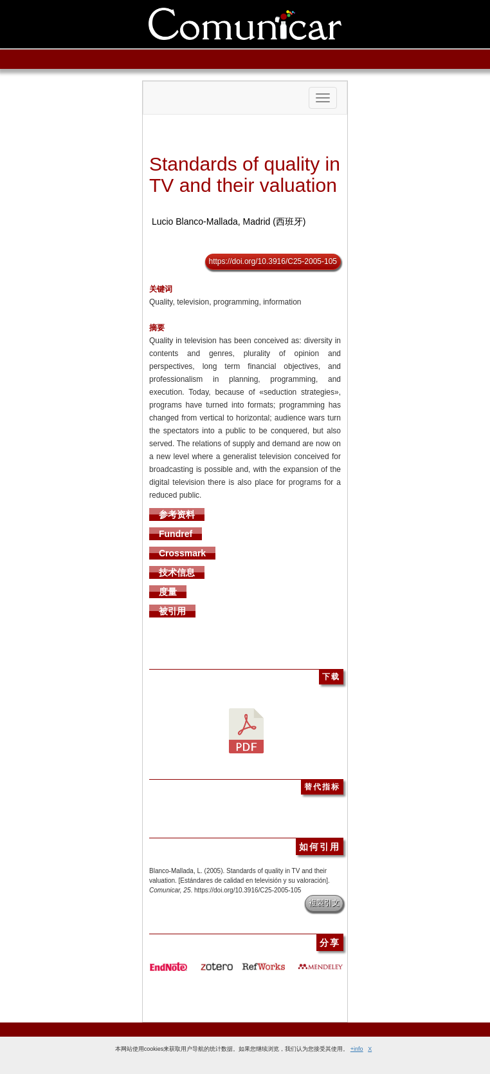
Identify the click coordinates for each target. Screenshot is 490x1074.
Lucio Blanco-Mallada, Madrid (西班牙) (229, 221)
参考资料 (177, 514)
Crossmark (182, 553)
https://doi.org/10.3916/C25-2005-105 (273, 261)
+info (356, 1049)
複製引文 (324, 902)
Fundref (175, 534)
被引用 (172, 611)
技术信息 (177, 572)
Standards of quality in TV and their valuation (244, 174)
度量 (168, 592)
